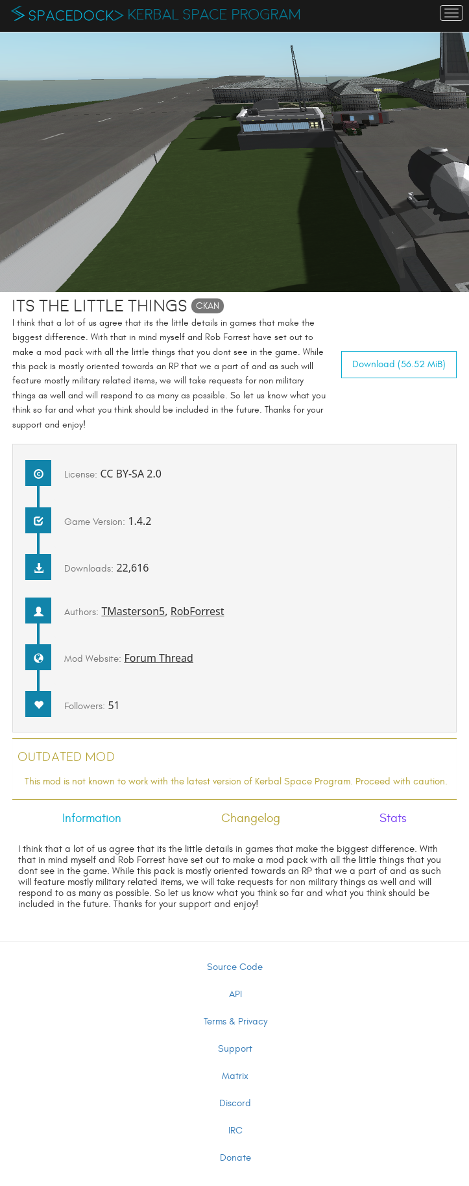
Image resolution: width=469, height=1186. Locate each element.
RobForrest (197, 611)
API (235, 994)
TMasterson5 (133, 611)
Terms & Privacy (235, 1021)
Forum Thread (158, 658)
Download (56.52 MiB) (399, 364)
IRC (235, 1130)
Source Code (235, 967)
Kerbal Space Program (214, 15)
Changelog (250, 818)
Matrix (235, 1076)
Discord (235, 1103)
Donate (235, 1157)
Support (235, 1048)
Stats (393, 818)
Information (91, 818)
